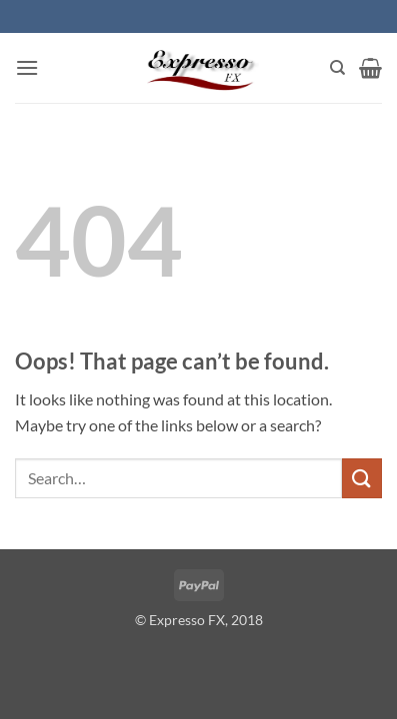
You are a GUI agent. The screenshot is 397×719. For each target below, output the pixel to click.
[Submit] (362, 477)
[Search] (337, 68)
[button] (27, 67)
